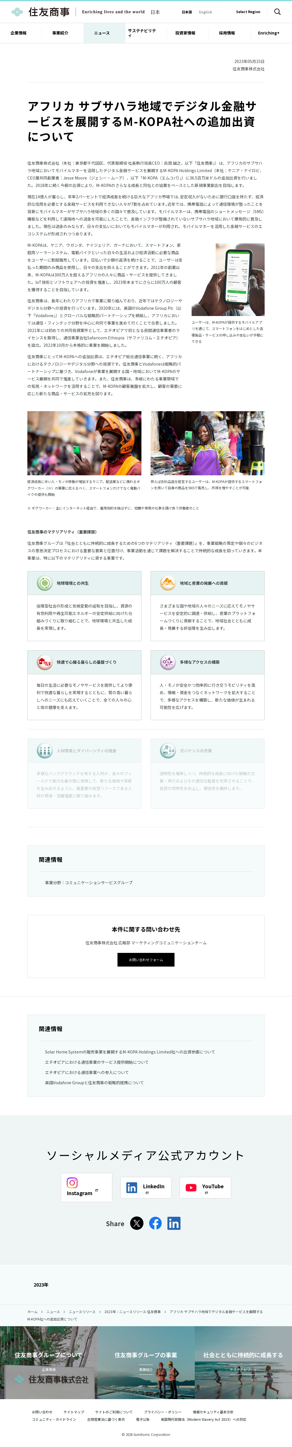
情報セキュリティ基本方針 (213, 1411)
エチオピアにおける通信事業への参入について (87, 1072)
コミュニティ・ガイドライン (54, 1418)
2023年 (37, 1284)
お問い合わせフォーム (146, 959)
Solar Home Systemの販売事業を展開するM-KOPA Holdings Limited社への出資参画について (130, 1051)
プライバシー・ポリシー (163, 1411)
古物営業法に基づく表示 (106, 1418)
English (205, 11)
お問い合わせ (42, 1411)
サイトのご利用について (114, 1411)
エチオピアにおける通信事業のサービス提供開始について (97, 1061)
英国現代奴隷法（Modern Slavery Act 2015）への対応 (206, 1418)
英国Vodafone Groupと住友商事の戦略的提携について (94, 1082)
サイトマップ (74, 1411)
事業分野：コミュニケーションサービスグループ (89, 882)
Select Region (248, 11)
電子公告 (143, 1418)
